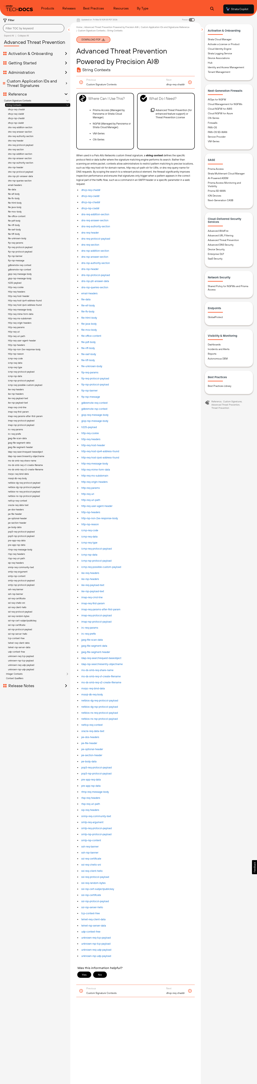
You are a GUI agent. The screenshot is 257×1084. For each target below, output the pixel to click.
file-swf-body (88, 354)
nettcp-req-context (92, 724)
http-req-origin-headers (94, 481)
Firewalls (212, 122)
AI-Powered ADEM (218, 178)
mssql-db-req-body (92, 694)
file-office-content (91, 335)
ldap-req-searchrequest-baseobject (101, 658)
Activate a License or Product (224, 44)
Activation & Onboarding (30, 53)
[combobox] (33, 28)
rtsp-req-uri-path (90, 803)
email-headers (89, 293)
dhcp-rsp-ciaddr (16, 123)
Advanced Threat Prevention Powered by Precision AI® (111, 27)
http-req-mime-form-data (95, 469)
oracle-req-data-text (92, 731)
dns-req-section (16, 149)
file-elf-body (88, 305)
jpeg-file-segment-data (94, 645)
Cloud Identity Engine (220, 48)
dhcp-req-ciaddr (16, 114)
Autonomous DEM (218, 358)
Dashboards (214, 344)
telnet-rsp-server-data (93, 925)
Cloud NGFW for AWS (220, 108)
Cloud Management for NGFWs (225, 104)
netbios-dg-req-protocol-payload (99, 700)
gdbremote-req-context (94, 402)
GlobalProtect (215, 317)
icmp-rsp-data (89, 554)
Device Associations (219, 58)
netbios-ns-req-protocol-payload (99, 712)
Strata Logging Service (220, 53)
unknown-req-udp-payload (96, 949)
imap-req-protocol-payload (96, 615)
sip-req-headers (90, 809)
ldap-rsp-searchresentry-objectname (102, 664)
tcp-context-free (90, 913)
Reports (212, 353)
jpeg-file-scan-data (92, 639)
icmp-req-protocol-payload (96, 548)
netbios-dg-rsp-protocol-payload (99, 706)
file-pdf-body (88, 342)
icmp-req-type (89, 542)
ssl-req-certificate (91, 858)
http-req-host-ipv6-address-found (100, 457)
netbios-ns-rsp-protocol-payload (99, 718)
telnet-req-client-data (93, 919)
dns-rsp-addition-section (20, 154)
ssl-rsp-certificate (91, 895)
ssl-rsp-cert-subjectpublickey (97, 888)
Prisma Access (216, 169)
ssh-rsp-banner (89, 852)
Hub (210, 62)
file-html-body (89, 317)
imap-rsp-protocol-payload (96, 621)
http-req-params (90, 487)
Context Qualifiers (14, 170)
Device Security (216, 249)
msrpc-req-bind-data (93, 688)
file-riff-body (88, 348)
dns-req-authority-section (20, 136)
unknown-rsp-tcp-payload (95, 943)
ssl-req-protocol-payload (95, 876)
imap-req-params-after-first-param (100, 609)
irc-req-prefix (88, 633)
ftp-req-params (89, 372)
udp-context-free (90, 931)
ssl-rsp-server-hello (92, 907)
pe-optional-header (92, 749)
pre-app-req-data (91, 779)
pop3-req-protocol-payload (96, 767)
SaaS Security (215, 258)
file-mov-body (89, 329)
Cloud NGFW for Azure (220, 113)
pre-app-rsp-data (91, 785)
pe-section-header (91, 755)
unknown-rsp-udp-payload (96, 955)
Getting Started (22, 63)
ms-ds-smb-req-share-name (97, 670)
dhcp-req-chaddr (16, 109)
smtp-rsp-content (91, 840)
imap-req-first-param (93, 603)
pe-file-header (89, 743)
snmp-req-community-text (96, 816)
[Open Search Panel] (212, 9)
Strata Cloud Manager (220, 39)
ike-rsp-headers (90, 579)
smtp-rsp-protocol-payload (96, 834)
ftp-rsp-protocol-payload (95, 384)
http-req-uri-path (90, 499)
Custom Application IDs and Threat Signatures (32, 83)
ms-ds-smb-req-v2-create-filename (101, 682)
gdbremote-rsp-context (94, 408)
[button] (254, 867)
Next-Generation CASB (220, 200)
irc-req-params (89, 627)
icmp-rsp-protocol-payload (96, 560)
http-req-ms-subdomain (94, 475)
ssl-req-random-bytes (93, 882)
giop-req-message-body (94, 414)
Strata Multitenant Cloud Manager (226, 173)
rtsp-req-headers (90, 797)
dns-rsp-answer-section (20, 158)
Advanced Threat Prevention (223, 240)
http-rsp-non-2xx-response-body (99, 518)
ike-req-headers (90, 572)
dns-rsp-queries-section (94, 287)
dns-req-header (15, 140)
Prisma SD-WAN (217, 190)
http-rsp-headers (90, 512)
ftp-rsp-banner (89, 390)
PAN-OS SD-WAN (217, 132)
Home (79, 27)
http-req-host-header (93, 445)
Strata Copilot (236, 9)
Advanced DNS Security (221, 244)
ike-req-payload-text (92, 585)
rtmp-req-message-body (95, 791)
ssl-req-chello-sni (91, 864)
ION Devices (214, 195)
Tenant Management (219, 72)
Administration (21, 72)
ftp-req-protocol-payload (95, 378)
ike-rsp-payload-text (92, 591)
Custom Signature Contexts (17, 100)
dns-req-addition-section (20, 127)
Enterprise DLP (216, 254)
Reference (17, 94)
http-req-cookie (90, 433)
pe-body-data (89, 761)
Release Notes (21, 178)
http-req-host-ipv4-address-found (100, 451)
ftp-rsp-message (90, 396)
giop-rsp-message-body (94, 420)
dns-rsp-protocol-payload (95, 275)
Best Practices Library (219, 386)
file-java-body (89, 323)
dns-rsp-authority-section (20, 163)
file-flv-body (87, 311)
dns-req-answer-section (20, 132)
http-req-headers (90, 439)
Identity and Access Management (226, 67)
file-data (86, 299)
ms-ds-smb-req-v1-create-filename (101, 676)
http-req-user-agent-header (96, 506)
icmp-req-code (89, 530)
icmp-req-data (89, 536)
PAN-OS (212, 127)
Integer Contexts (14, 166)
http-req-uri (87, 493)
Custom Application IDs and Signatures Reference (165, 27)
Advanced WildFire (218, 231)
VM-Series (213, 141)
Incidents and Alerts (218, 349)
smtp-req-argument (92, 822)
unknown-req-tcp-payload (96, 937)
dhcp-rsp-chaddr (16, 118)
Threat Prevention (220, 408)
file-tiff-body (88, 360)
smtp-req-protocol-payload (96, 828)
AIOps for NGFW (217, 99)
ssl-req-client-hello (92, 870)
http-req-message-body (94, 463)
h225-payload (89, 427)
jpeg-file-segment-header (95, 652)
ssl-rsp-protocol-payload (95, 901)
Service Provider (217, 136)
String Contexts (13, 105)
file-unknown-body (91, 366)
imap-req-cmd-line (92, 597)
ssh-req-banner (90, 846)
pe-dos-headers (90, 737)
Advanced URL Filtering (220, 235)
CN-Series (213, 118)
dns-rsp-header (90, 269)
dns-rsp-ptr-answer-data (95, 281)
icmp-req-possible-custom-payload (101, 566)
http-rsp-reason (90, 524)
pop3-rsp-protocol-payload (96, 773)
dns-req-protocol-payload (20, 145)
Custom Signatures (232, 401)
